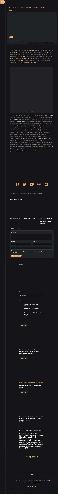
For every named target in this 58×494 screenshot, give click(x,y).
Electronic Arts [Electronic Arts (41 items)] (22, 434)
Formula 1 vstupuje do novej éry (31, 309)
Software (42, 7)
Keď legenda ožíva (15, 218)
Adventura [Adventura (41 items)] (31, 430)
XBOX (52, 43)
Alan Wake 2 (16, 193)
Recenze (36, 350)
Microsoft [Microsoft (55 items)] (25, 435)
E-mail (35, 242)
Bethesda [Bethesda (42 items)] (41, 430)
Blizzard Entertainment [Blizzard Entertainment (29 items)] (24, 432)
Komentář (14, 232)
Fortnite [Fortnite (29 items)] (33, 434)
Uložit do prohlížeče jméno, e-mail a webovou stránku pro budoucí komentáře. (29, 252)
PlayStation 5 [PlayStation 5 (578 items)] (24, 441)
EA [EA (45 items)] (40, 432)
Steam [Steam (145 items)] (39, 443)
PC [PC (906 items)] (34, 437)
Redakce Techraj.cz (24, 41)
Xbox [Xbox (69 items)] (24, 446)
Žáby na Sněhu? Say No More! (31, 304)
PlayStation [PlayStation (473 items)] (24, 439)
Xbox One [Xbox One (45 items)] (28, 446)
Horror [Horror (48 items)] (38, 434)
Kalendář (10, 10)
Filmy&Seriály (27, 7)
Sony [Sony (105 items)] (31, 443)
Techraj (34, 193)
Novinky (15, 7)
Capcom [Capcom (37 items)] (30, 432)
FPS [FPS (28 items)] (35, 434)
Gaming (21, 7)
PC (40, 43)
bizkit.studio (48, 480)
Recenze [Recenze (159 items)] (36, 441)
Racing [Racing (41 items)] (31, 441)
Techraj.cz (39, 193)
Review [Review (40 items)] (40, 441)
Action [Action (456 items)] (21, 431)
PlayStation (46, 43)
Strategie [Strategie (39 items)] (21, 445)
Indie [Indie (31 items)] (41, 434)
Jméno (13, 242)
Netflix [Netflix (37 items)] (28, 435)
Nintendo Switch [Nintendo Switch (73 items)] (38, 435)
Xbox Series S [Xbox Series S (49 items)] (33, 446)
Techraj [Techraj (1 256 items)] (30, 444)
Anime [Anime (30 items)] (37, 430)
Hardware (35, 7)
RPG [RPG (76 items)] (20, 443)
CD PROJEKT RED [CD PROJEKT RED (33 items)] (36, 432)
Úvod (9, 7)
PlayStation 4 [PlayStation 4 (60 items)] (32, 439)
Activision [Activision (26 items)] (26, 430)
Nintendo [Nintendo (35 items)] (32, 435)
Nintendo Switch (31, 383)
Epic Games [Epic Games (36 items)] (28, 434)
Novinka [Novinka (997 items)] (23, 437)
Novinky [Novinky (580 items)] (30, 437)
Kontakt (17, 10)
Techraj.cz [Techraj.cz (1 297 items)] (39, 444)
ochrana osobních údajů (34, 482)
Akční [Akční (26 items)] (35, 430)
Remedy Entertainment (25, 193)
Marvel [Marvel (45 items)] (20, 435)
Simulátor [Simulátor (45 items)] (28, 442)
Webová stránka (15, 246)
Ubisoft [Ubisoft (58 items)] (21, 446)
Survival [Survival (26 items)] (25, 445)
